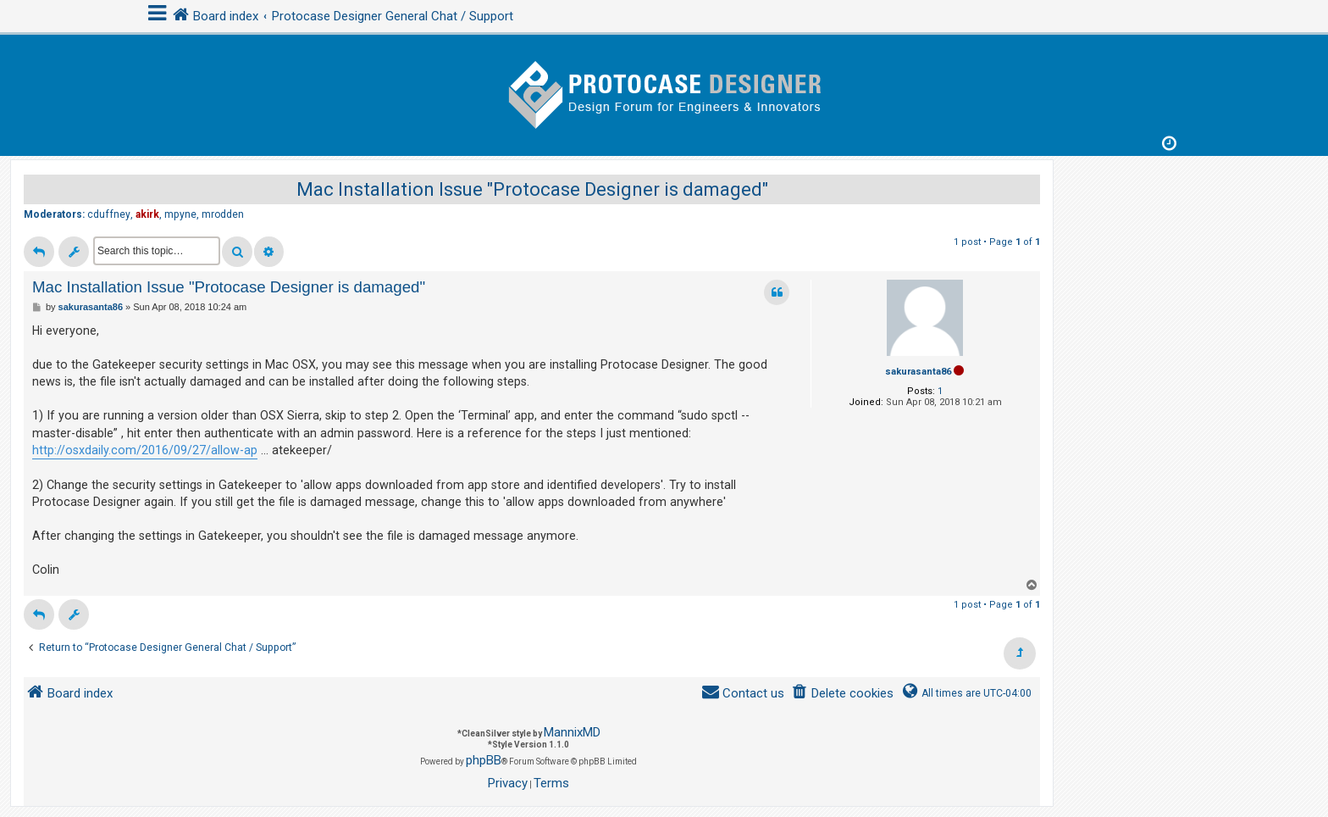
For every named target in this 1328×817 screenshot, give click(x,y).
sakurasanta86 (918, 371)
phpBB (483, 760)
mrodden (223, 214)
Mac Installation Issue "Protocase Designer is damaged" (532, 189)
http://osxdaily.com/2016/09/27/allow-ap (144, 450)
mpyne (180, 214)
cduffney (108, 214)
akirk (147, 214)
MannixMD (572, 732)
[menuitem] (842, 693)
